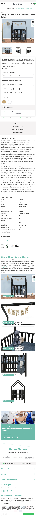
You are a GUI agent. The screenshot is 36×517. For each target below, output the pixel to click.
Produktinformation (18, 124)
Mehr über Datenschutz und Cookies (19, 511)
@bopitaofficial (5, 267)
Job (13, 8)
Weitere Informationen (9, 437)
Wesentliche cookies (17, 514)
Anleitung (4, 240)
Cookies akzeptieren (28, 514)
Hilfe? (9, 117)
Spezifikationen (18, 127)
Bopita (2, 12)
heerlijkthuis (19, 296)
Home (2, 8)
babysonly (19, 348)
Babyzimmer (8, 8)
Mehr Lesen (4, 68)
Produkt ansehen (8, 296)
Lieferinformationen (18, 130)
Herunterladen (18, 133)
